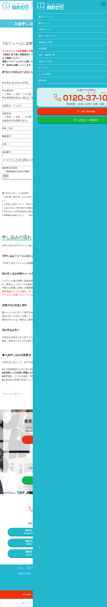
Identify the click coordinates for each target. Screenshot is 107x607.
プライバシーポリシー (13, 394)
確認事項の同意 (33, 170)
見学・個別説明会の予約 (53, 439)
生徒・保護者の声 (52, 573)
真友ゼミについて (32, 568)
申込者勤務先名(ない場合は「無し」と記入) (29, 99)
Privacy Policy (42, 179)
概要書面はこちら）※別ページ (41, 215)
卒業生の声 (80, 603)
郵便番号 (29, 138)
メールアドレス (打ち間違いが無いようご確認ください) (29, 162)
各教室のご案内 (20, 573)
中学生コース (67, 568)
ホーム (17, 568)
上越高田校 (78, 542)
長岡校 (28, 542)
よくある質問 (35, 579)
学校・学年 (29, 130)
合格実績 (36, 573)
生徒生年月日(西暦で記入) (29, 122)
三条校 (78, 531)
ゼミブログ (88, 573)
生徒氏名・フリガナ (29, 107)
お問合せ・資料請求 (53, 479)
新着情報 (50, 579)
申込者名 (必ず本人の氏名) (29, 85)
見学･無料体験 (27, 594)
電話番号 (29, 154)
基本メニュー (50, 568)
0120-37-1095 (48, 5)
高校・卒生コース (85, 568)
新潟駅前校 (29, 531)
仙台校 (28, 553)
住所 (29, 146)
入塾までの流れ (71, 573)
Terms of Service (56, 179)
